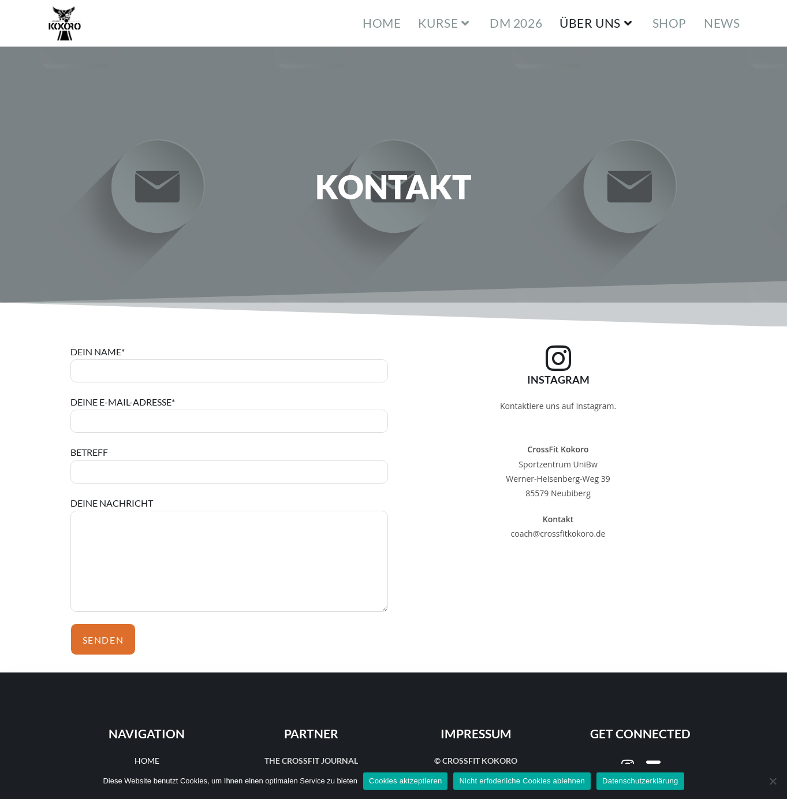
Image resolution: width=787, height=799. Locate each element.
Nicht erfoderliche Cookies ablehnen (522, 780)
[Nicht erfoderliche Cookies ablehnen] (772, 781)
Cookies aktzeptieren (405, 780)
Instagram (558, 379)
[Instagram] (558, 358)
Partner (311, 733)
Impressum (476, 733)
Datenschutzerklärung (640, 780)
